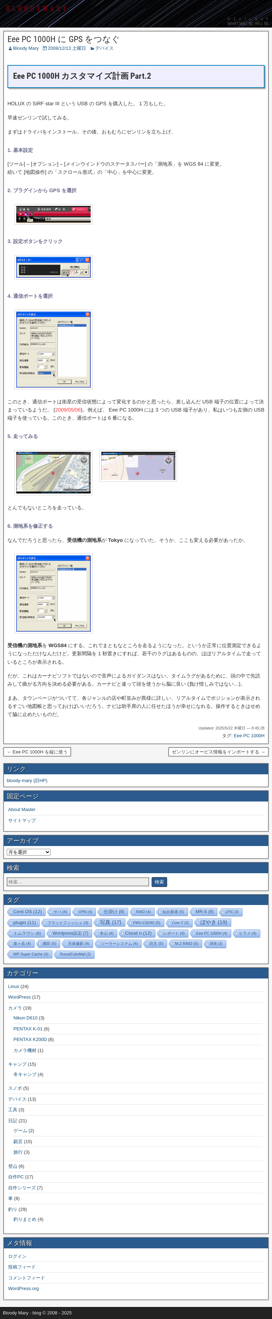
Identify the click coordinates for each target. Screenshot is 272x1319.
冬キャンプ (24, 1074)
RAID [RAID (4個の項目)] (143, 912)
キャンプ (17, 1064)
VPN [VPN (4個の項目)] (85, 912)
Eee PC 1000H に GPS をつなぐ (63, 39)
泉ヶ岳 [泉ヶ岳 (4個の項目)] (22, 943)
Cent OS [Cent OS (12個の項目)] (27, 911)
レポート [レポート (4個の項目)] (174, 933)
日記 (12, 1120)
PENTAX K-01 (27, 1028)
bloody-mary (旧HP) (27, 780)
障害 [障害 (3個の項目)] (216, 944)
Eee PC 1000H (249, 735)
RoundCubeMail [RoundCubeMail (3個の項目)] (75, 954)
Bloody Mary (26, 48)
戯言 (18, 1141)
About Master (21, 809)
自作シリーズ (22, 1187)
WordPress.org (23, 1288)
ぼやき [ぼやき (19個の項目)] (213, 922)
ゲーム (20, 1130)
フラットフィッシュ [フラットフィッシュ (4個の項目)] (67, 923)
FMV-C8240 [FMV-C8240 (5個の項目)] (146, 923)
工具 (12, 1109)
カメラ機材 (24, 1050)
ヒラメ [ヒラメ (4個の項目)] (247, 933)
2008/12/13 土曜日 (67, 48)
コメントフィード (26, 1277)
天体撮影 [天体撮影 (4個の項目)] (78, 943)
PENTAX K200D (30, 1039)
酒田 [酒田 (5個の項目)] (49, 943)
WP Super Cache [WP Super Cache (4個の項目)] (31, 954)
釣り (12, 1209)
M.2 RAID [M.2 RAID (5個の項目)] (186, 943)
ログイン (17, 1256)
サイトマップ (22, 820)
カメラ (15, 1008)
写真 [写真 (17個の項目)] (110, 922)
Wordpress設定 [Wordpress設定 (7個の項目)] (71, 933)
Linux (13, 986)
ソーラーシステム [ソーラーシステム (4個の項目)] (119, 943)
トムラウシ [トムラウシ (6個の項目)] (27, 933)
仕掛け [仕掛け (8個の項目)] (114, 911)
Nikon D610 (25, 1018)
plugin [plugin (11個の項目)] (24, 922)
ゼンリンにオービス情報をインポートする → (218, 752)
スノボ (15, 1088)
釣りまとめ (24, 1219)
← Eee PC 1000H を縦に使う (37, 752)
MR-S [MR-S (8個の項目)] (205, 911)
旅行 (18, 1152)
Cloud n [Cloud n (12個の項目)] (138, 933)
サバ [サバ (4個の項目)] (60, 912)
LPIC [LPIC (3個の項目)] (231, 912)
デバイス (104, 48)
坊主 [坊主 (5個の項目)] (156, 943)
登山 (12, 1166)
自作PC (16, 1176)
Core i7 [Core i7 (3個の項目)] (180, 923)
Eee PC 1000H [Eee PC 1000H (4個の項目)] (211, 933)
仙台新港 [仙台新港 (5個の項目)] (173, 912)
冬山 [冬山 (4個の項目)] (106, 933)
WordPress (19, 997)
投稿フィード (22, 1267)
